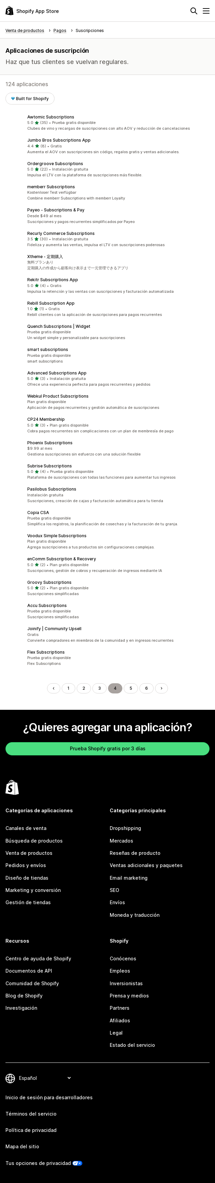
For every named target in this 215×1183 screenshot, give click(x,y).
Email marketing (129, 878)
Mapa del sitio (22, 1146)
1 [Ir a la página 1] (68, 688)
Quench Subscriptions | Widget (58, 326)
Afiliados (120, 1020)
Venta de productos (28, 853)
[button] (107, 123)
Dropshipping (125, 828)
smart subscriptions (47, 349)
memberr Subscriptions (51, 186)
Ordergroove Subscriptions (55, 163)
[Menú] (206, 10)
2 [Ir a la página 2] (83, 688)
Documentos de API (28, 971)
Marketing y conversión (33, 890)
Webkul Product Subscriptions (58, 396)
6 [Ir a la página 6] (146, 688)
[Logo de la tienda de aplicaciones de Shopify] (32, 10)
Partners (119, 1008)
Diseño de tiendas (26, 878)
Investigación (21, 1008)
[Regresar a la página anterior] (53, 688)
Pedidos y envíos (25, 865)
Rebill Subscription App (51, 303)
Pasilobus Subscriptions (51, 489)
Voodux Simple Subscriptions (57, 535)
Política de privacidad (31, 1130)
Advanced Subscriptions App (57, 372)
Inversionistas (126, 983)
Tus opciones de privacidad (38, 1163)
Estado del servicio (132, 1045)
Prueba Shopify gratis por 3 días (107, 748)
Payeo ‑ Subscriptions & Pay (56, 209)
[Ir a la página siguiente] (161, 688)
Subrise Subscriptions (49, 465)
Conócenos (123, 958)
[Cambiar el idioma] (45, 1078)
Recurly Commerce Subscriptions (61, 233)
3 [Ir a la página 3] (99, 688)
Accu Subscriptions (47, 605)
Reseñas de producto (135, 853)
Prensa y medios (129, 995)
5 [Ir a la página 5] (130, 688)
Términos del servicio (31, 1114)
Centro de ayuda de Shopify (38, 958)
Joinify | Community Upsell (54, 628)
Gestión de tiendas (28, 902)
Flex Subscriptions (46, 652)
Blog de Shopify (24, 995)
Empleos (120, 971)
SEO (114, 890)
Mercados (121, 841)
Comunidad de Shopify (32, 983)
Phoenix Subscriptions (50, 442)
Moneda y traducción (134, 915)
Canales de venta (25, 828)
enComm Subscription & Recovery (61, 558)
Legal (116, 1033)
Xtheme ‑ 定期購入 (45, 256)
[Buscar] (193, 10)
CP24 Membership (46, 419)
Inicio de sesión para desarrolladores (49, 1097)
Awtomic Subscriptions (50, 116)
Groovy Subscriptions (49, 582)
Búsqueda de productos (34, 841)
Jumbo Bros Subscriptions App (59, 140)
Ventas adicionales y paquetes (146, 865)
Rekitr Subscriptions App (52, 279)
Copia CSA (38, 512)
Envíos (117, 902)
